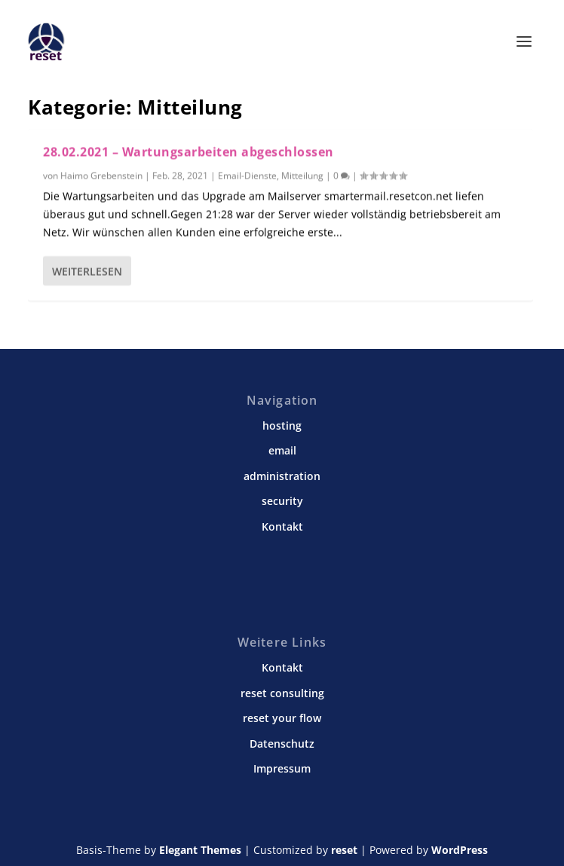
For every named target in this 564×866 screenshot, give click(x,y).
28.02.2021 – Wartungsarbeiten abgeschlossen (188, 151)
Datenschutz (282, 743)
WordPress (459, 850)
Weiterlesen (87, 270)
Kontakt (282, 526)
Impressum (282, 768)
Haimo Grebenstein (101, 175)
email (282, 450)
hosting (282, 425)
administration (282, 476)
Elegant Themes (200, 850)
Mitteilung (302, 175)
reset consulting (282, 693)
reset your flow (282, 718)
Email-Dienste (247, 175)
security (282, 501)
